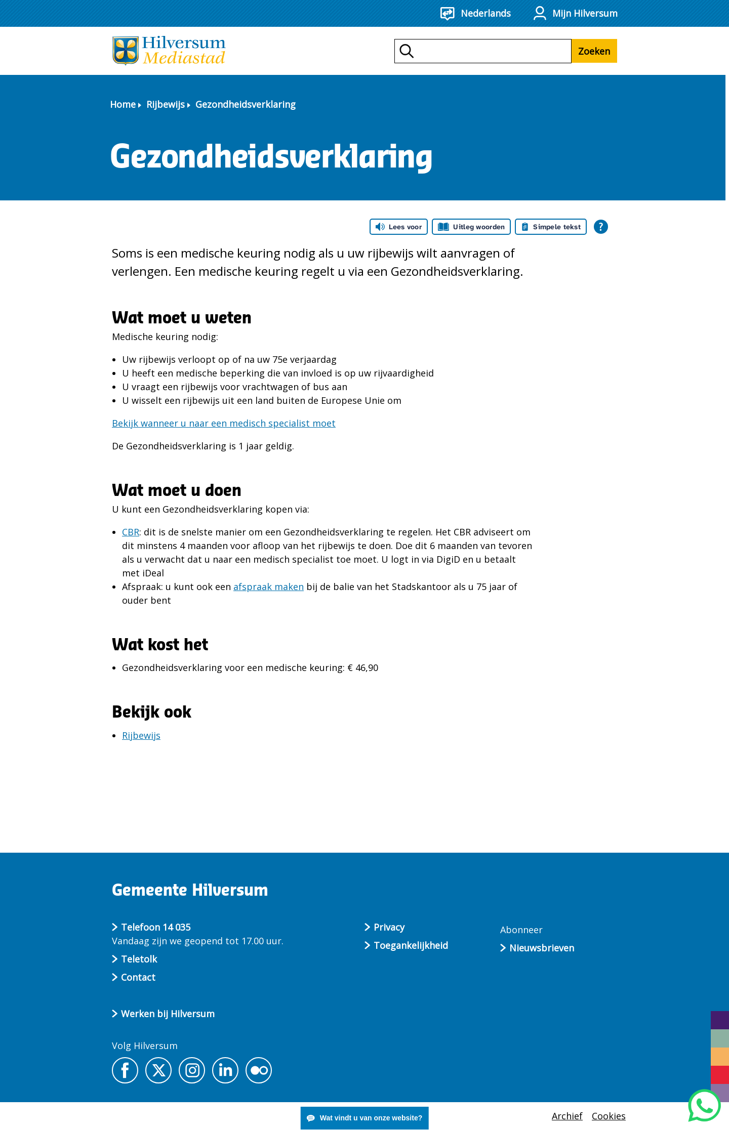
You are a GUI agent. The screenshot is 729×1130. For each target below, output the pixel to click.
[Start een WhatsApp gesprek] (704, 1105)
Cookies (609, 1116)
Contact (138, 977)
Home (123, 104)
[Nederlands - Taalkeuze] (481, 13)
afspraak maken (268, 586)
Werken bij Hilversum (168, 1014)
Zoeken (594, 51)
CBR (130, 532)
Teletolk (139, 959)
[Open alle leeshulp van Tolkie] (601, 227)
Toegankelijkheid (411, 945)
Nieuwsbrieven (541, 948)
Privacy (389, 927)
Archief (567, 1116)
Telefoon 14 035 (155, 927)
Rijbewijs (165, 104)
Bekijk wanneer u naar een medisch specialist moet (224, 423)
